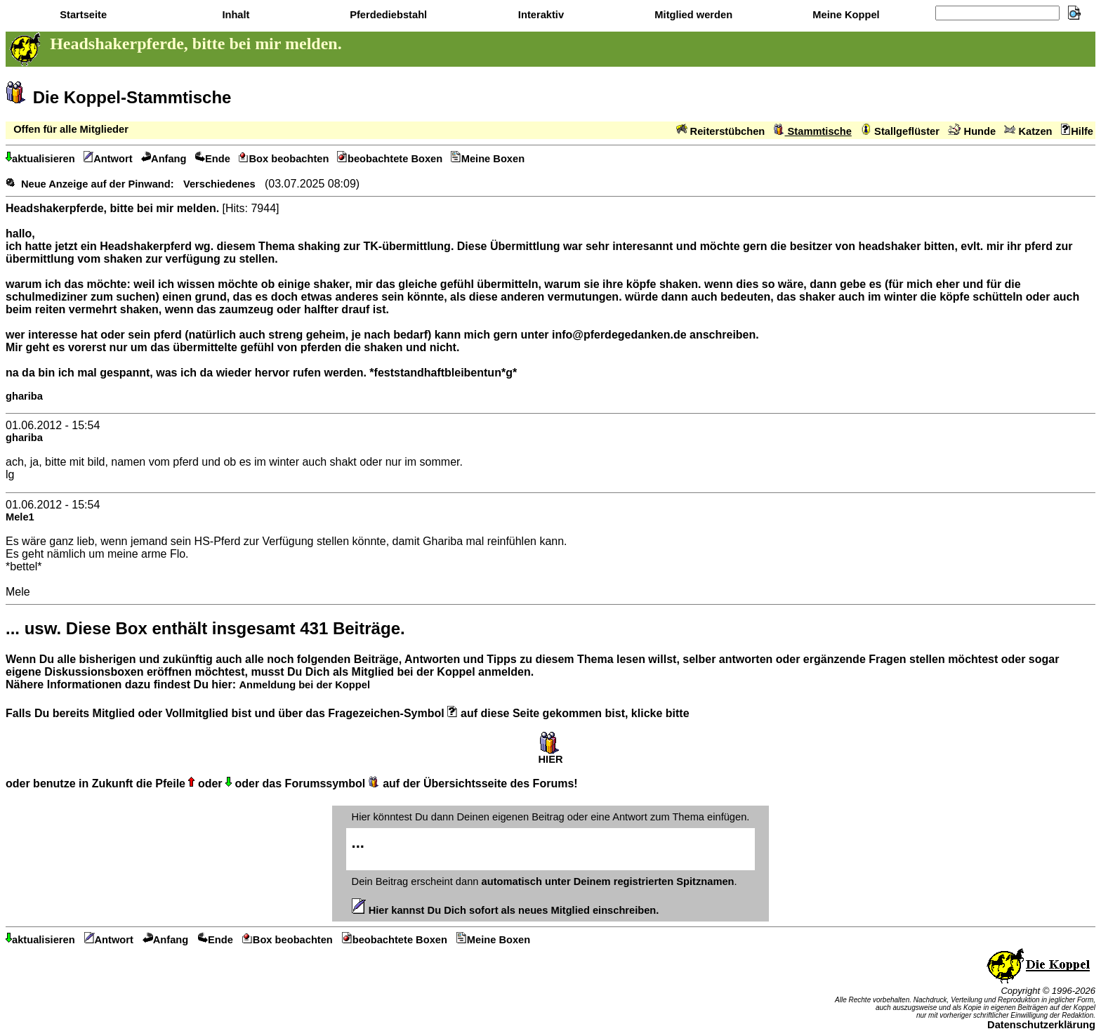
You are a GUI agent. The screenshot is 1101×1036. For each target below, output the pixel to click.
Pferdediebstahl (387, 14)
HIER (550, 755)
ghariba (24, 396)
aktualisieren (40, 158)
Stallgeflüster (900, 131)
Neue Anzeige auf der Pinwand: (97, 184)
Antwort (108, 158)
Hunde (972, 131)
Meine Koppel (844, 14)
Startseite (82, 14)
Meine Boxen (488, 158)
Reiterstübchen (720, 131)
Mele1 (20, 517)
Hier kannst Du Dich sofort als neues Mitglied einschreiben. (505, 910)
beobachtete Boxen (389, 158)
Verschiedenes (219, 184)
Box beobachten (284, 158)
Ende (212, 158)
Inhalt (234, 14)
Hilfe (1077, 131)
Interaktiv (539, 14)
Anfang (164, 158)
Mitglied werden (692, 14)
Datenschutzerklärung (1041, 1024)
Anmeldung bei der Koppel (304, 684)
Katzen (1028, 131)
